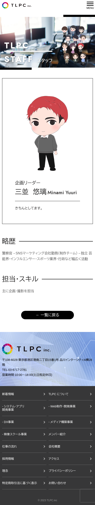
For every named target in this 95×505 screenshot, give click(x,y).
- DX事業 (8, 422)
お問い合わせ (57, 483)
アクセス (54, 458)
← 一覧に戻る (47, 315)
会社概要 (54, 446)
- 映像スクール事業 (14, 434)
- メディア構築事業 (61, 422)
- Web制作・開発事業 (62, 406)
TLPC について (59, 394)
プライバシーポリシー (62, 470)
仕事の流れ (9, 446)
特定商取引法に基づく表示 (19, 483)
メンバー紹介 (57, 434)
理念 (5, 470)
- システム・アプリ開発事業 (13, 408)
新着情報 (8, 394)
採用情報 (8, 458)
